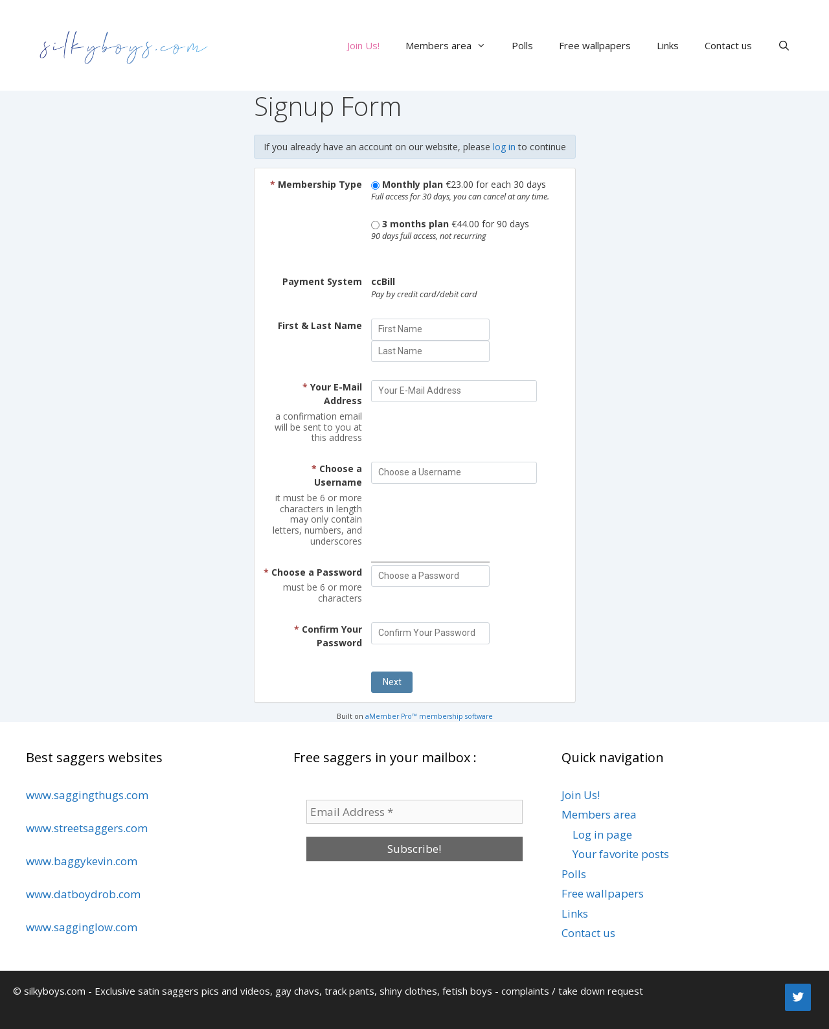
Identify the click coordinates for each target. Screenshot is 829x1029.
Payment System (322, 281)
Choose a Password (313, 572)
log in (504, 147)
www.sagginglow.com (81, 927)
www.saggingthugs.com (87, 794)
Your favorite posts (621, 853)
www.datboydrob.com (83, 894)
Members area (452, 45)
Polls (522, 45)
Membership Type (316, 184)
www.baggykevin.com (81, 861)
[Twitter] (798, 997)
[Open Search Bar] (784, 45)
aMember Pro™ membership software (429, 716)
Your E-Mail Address (332, 394)
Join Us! (363, 45)
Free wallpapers (595, 45)
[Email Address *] (414, 812)
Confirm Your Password (328, 636)
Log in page (602, 834)
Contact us (728, 45)
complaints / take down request (572, 990)
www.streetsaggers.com (87, 827)
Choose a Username (337, 475)
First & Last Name (320, 325)
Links (668, 45)
